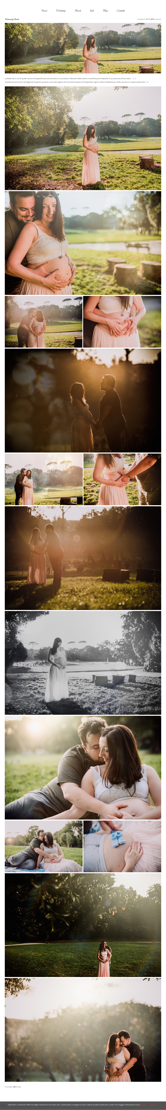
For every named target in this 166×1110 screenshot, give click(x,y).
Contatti (121, 10)
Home (44, 10)
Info (92, 10)
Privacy (143, 1105)
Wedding (60, 10)
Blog (105, 10)
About (77, 10)
